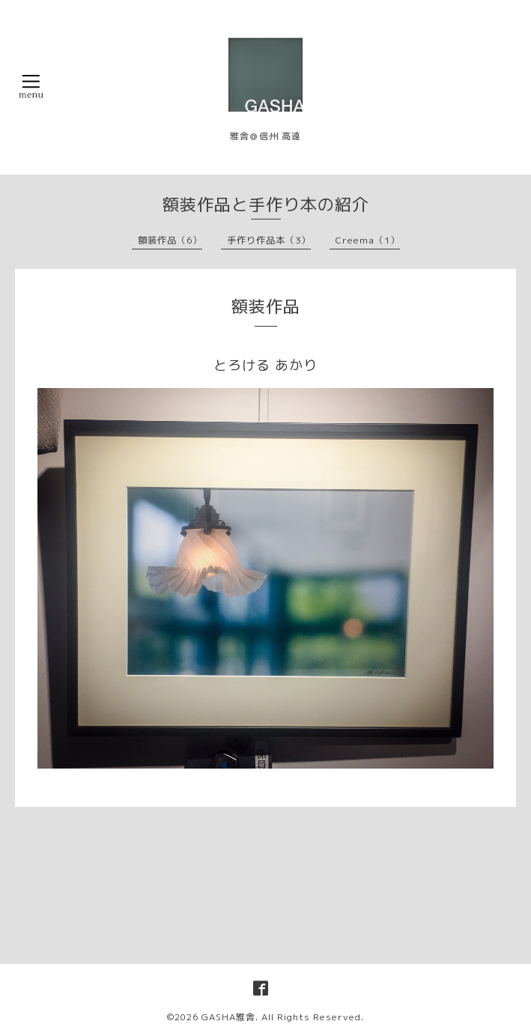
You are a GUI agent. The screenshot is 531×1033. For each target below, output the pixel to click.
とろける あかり (265, 365)
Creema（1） (368, 240)
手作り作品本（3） (269, 240)
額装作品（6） (170, 240)
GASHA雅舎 (228, 1017)
